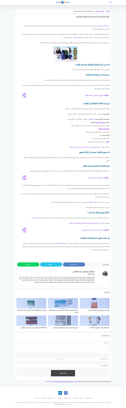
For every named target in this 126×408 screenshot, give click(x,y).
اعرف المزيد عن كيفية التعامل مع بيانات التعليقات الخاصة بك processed (62, 382)
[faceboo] (66, 393)
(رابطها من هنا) (89, 202)
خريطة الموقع (67, 398)
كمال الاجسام (35, 218)
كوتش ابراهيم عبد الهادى (83, 271)
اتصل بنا (37, 398)
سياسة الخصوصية (77, 398)
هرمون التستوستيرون (100, 122)
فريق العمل (59, 398)
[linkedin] (60, 393)
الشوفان (91, 119)
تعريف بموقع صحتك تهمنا (47, 398)
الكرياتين (108, 142)
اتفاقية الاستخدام (88, 398)
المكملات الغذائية (103, 26)
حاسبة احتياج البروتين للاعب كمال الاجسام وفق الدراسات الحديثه (85, 223)
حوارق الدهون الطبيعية (104, 129)
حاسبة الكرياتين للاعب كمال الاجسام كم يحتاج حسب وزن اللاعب (85, 147)
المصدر (96, 197)
